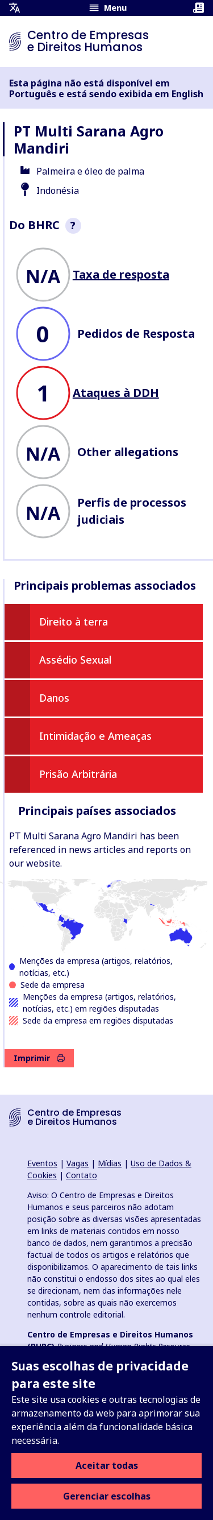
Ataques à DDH (116, 392)
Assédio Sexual (75, 659)
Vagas (77, 1163)
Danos (54, 698)
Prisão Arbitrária (78, 774)
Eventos (42, 1163)
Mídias (110, 1163)
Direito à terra (73, 621)
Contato (81, 1175)
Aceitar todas (107, 1465)
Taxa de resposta (121, 274)
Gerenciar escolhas (107, 1496)
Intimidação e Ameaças (95, 736)
